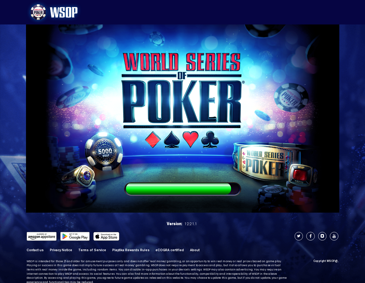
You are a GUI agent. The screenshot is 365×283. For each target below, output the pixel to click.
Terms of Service (92, 250)
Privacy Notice (61, 250)
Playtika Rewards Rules (131, 250)
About (194, 250)
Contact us (35, 250)
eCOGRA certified (169, 250)
